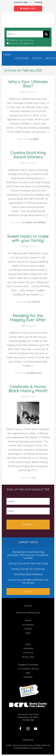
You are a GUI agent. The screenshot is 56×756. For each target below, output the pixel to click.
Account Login (21, 2)
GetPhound (38, 748)
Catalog (38, 2)
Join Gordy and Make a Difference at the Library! (28, 581)
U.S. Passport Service (28, 668)
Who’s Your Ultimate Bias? (28, 83)
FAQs (28, 633)
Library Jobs (28, 656)
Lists (35, 222)
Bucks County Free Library (28, 22)
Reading (42, 222)
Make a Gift (28, 8)
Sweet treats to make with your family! (28, 238)
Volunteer (28, 677)
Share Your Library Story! (28, 612)
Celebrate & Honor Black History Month (28, 388)
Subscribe (28, 648)
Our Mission (28, 624)
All (30, 139)
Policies (28, 628)
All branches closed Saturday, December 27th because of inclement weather (28, 555)
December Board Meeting (28, 574)
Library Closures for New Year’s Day (28, 563)
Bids (28, 672)
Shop (28, 644)
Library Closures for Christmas (28, 568)
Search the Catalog (21, 40)
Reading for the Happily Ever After (28, 317)
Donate (28, 605)
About (28, 620)
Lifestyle (36, 302)
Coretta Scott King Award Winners (28, 154)
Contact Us (28, 652)
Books (36, 139)
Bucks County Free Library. (23, 745)
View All (28, 591)
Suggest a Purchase (28, 664)
